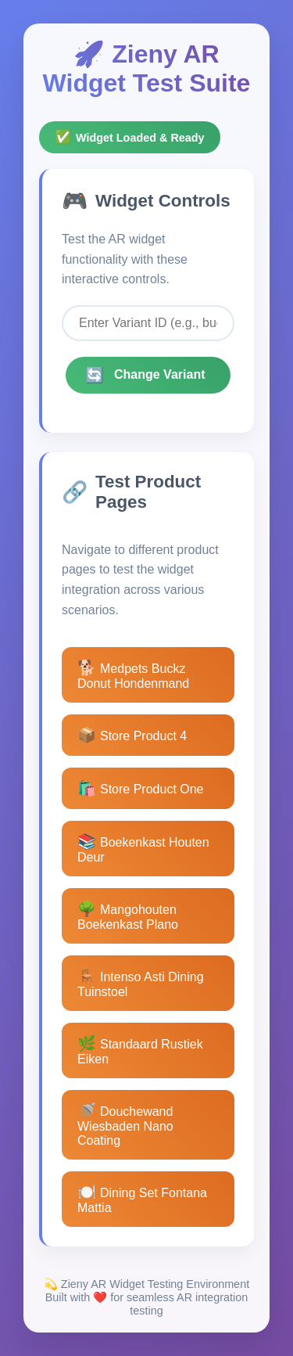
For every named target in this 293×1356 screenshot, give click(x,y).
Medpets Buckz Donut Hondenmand (133, 675)
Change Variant (145, 375)
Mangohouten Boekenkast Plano (127, 916)
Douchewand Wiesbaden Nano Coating (125, 1124)
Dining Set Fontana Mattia (142, 1199)
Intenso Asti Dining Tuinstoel (140, 983)
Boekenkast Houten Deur (143, 848)
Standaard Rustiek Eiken (140, 1050)
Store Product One (140, 788)
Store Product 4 (132, 735)
